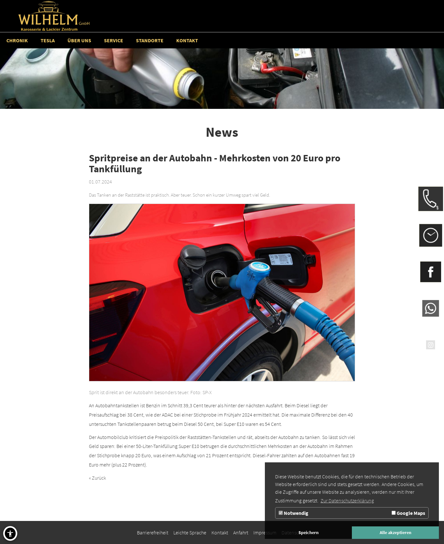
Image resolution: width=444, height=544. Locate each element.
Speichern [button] (308, 532)
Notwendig (293, 513)
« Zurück (97, 478)
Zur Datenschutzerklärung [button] (347, 500)
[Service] (114, 40)
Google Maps (408, 513)
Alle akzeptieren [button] (395, 532)
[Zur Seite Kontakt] (187, 40)
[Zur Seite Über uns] (79, 40)
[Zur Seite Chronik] (17, 40)
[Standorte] (150, 40)
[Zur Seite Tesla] (47, 40)
